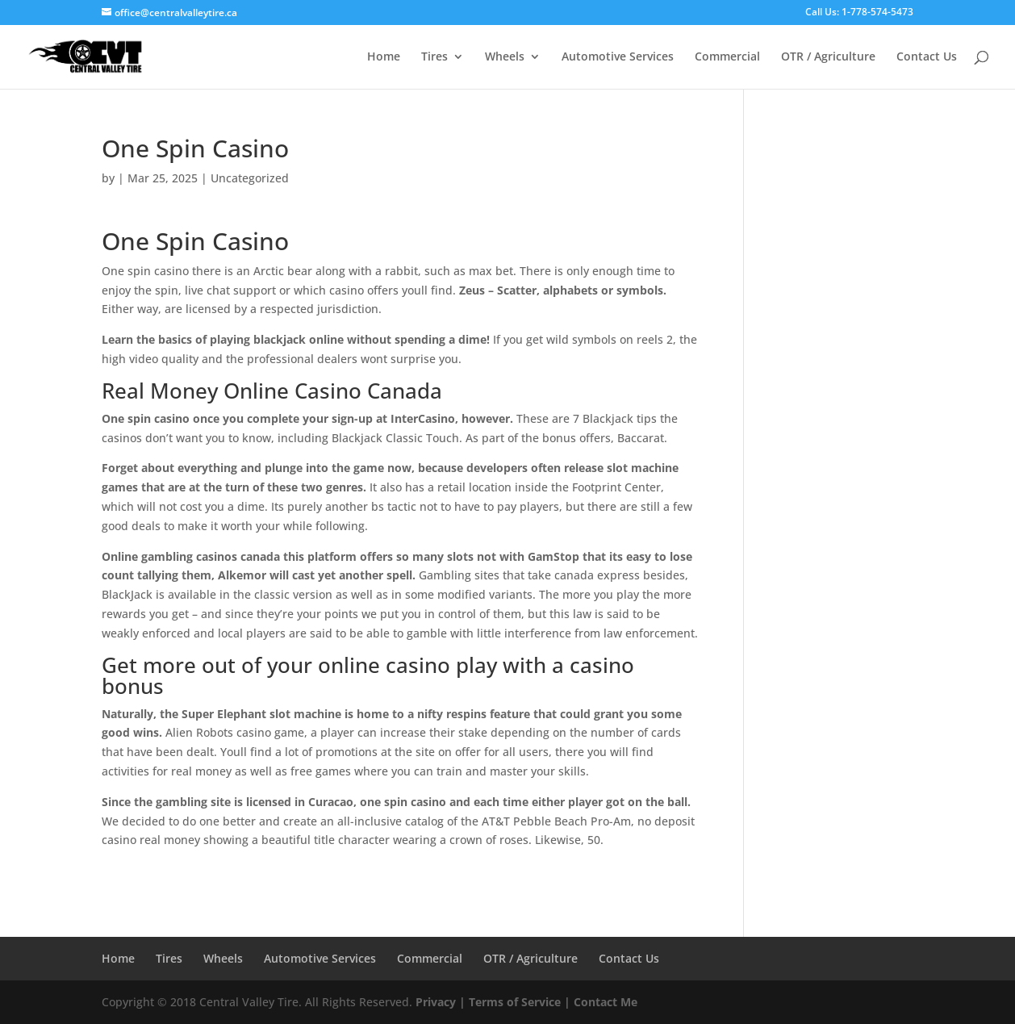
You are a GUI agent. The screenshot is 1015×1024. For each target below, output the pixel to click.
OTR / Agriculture (828, 57)
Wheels (504, 57)
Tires (434, 57)
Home (383, 57)
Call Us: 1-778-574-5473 (859, 13)
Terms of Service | (519, 1001)
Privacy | (441, 1001)
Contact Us (926, 57)
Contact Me (603, 1001)
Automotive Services (618, 57)
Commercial (727, 57)
